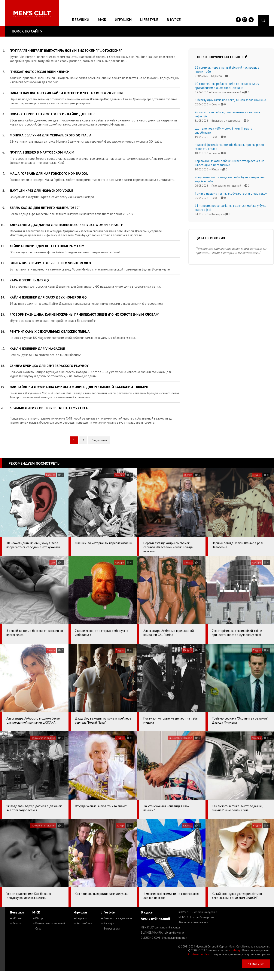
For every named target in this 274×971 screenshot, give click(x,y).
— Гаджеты (80, 918)
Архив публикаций (155, 918)
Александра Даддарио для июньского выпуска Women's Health (66, 225)
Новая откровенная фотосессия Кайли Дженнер (52, 114)
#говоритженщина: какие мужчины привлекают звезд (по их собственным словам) (84, 314)
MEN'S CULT (196, 917)
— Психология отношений (48, 923)
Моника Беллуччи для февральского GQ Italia (50, 135)
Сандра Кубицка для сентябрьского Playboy (49, 366)
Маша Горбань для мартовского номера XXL (49, 173)
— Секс (36, 928)
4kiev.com (193, 922)
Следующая (99, 440)
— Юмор (37, 918)
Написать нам (256, 963)
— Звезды (16, 923)
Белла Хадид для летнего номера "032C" (45, 207)
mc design (235, 950)
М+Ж (102, 19)
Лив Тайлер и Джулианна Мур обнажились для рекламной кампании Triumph (79, 387)
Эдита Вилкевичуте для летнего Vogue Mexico (50, 263)
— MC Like (16, 918)
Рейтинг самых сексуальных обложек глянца (50, 331)
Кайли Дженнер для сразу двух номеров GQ (48, 297)
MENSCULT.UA (160, 927)
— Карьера (107, 923)
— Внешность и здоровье (116, 918)
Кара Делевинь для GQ (29, 280)
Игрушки (123, 19)
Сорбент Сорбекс (199, 954)
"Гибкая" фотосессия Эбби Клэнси (40, 71)
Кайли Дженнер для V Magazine (37, 348)
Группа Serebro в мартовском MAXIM (42, 152)
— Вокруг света (110, 928)
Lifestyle (149, 19)
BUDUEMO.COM (164, 938)
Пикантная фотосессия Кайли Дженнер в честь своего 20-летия (66, 93)
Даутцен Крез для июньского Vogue (41, 190)
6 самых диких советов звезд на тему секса (49, 408)
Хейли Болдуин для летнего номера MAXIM (47, 246)
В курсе (174, 19)
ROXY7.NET (198, 912)
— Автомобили (82, 923)
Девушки (80, 19)
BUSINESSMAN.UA (163, 932)
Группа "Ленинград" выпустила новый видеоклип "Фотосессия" (66, 50)
